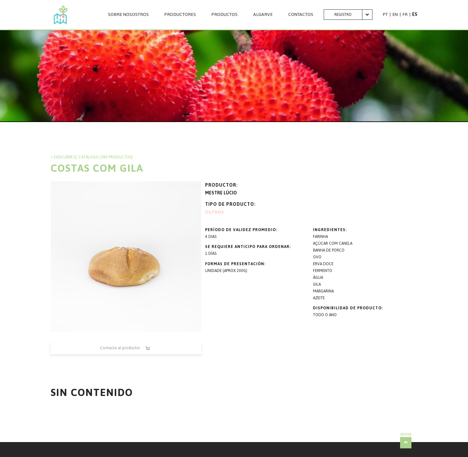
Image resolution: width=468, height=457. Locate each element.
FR (405, 14)
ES (414, 14)
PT (385, 14)
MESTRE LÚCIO (221, 193)
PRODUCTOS (225, 15)
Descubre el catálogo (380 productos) (93, 157)
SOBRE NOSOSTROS (128, 15)
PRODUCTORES (180, 15)
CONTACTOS (300, 15)
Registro (343, 15)
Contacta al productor (126, 348)
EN (395, 14)
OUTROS (214, 212)
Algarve (263, 15)
